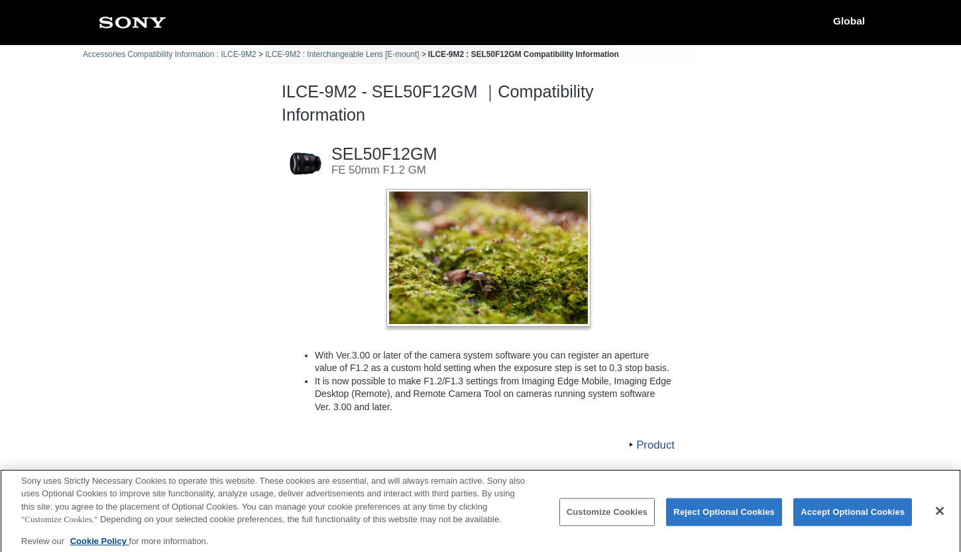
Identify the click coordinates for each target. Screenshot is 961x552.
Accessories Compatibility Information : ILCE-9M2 (169, 54)
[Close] (939, 517)
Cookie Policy (99, 547)
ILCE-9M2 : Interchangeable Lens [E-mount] (342, 54)
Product (655, 445)
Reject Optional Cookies (724, 518)
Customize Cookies (607, 518)
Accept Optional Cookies (853, 518)
